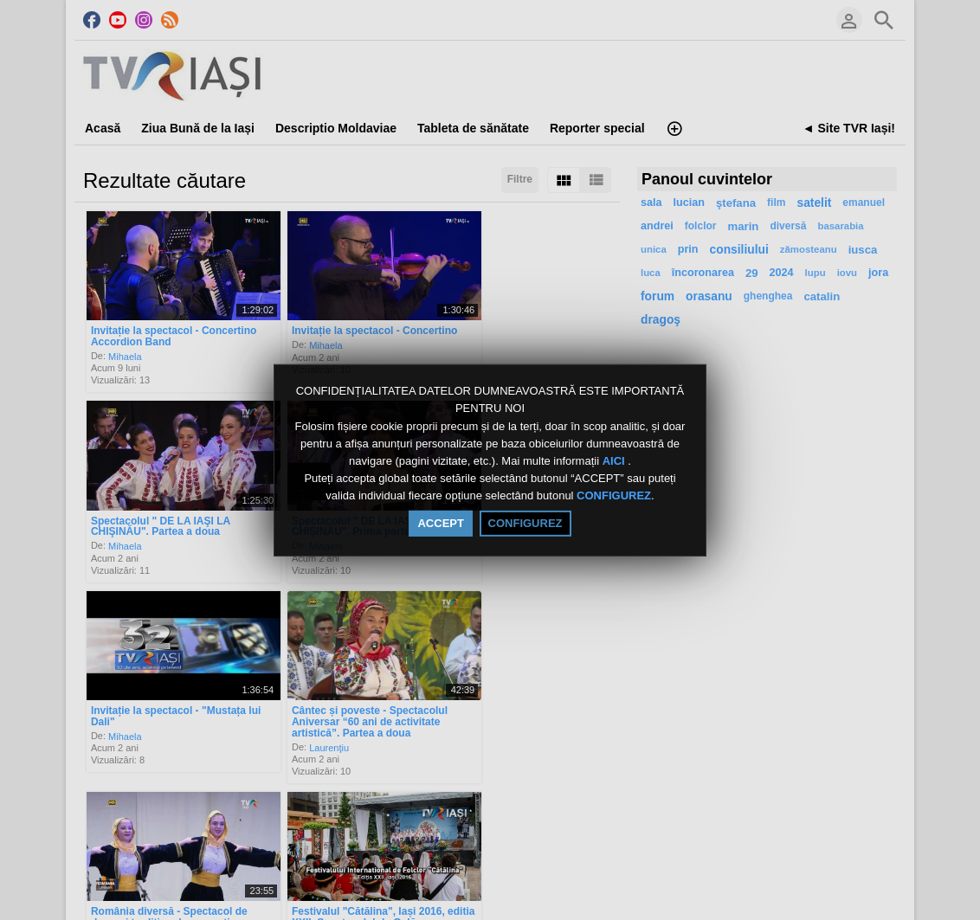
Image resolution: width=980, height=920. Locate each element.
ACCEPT (440, 523)
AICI (616, 460)
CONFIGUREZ (614, 496)
